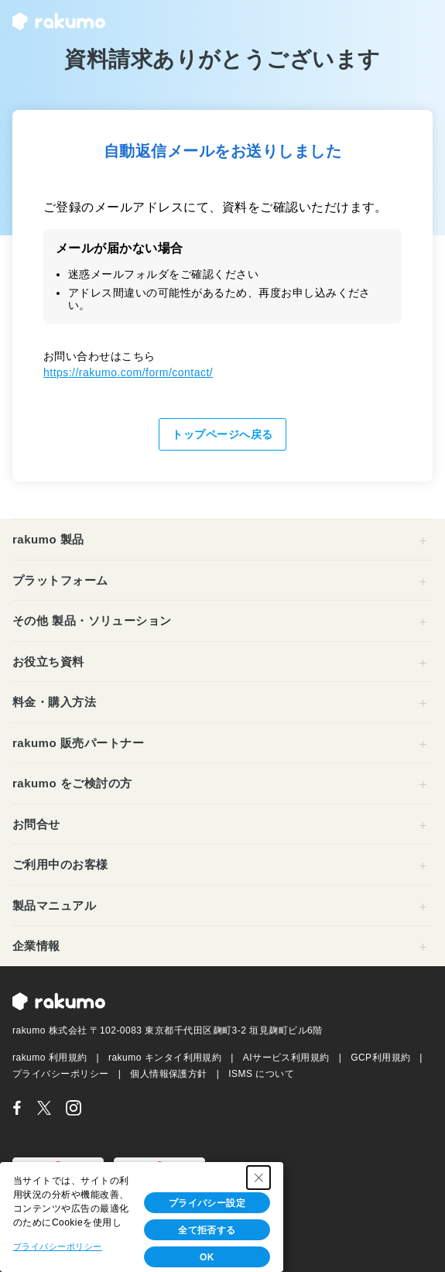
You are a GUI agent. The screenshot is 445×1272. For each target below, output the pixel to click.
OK (207, 1257)
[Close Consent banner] (258, 1177)
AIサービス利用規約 (286, 1057)
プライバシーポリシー (60, 1073)
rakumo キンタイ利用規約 (165, 1057)
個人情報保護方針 (168, 1073)
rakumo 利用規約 (49, 1057)
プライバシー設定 (207, 1203)
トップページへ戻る (222, 434)
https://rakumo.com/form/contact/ (128, 372)
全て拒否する (207, 1230)
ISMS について (261, 1073)
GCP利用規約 (380, 1057)
